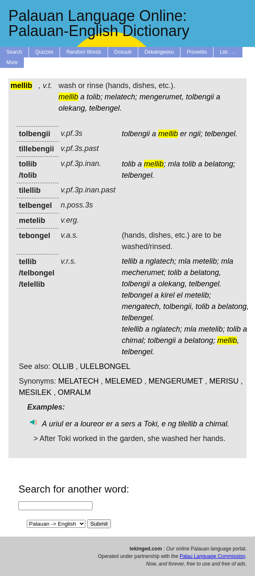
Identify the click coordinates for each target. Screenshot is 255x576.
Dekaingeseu (159, 52)
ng (172, 424)
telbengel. (105, 108)
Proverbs (197, 52)
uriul (56, 424)
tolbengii (200, 97)
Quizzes (44, 52)
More (12, 62)
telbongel (137, 295)
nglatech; (161, 261)
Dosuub (122, 52)
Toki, (151, 424)
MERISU (224, 381)
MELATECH (78, 381)
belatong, (205, 272)
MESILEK (35, 392)
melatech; (121, 97)
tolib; (95, 97)
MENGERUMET (176, 381)
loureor (92, 424)
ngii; (196, 134)
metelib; (206, 261)
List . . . (228, 52)
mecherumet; (144, 272)
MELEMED (123, 381)
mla (174, 164)
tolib (129, 164)
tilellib (187, 424)
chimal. (217, 424)
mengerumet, (161, 97)
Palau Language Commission (212, 556)
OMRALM (74, 392)
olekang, (73, 108)
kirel (168, 295)
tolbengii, (178, 306)
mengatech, (141, 306)
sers (128, 424)
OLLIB (63, 366)
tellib (129, 261)
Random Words (83, 52)
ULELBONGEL (105, 366)
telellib (132, 329)
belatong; (219, 164)
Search (14, 52)
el (180, 295)
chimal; (134, 340)
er (183, 134)
